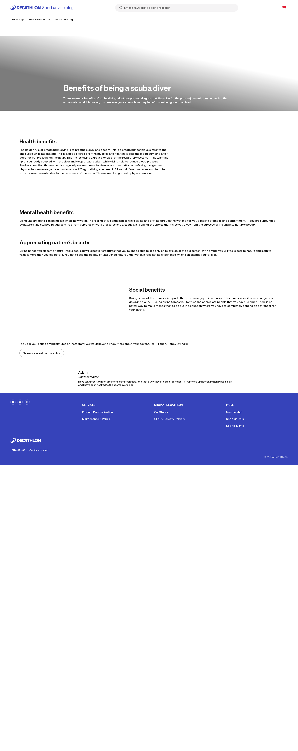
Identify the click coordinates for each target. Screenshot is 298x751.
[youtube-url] (20, 402)
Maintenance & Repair (96, 419)
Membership (234, 412)
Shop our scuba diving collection (42, 353)
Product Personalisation (97, 412)
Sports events (235, 425)
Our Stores (161, 412)
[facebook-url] (13, 402)
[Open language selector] (284, 8)
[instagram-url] (27, 402)
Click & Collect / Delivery (169, 419)
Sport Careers (235, 419)
